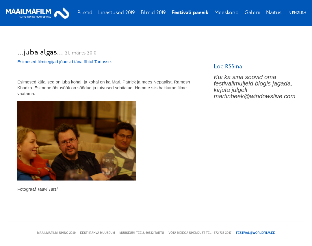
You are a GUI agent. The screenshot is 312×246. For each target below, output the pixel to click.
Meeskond (226, 13)
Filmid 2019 (153, 13)
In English (297, 13)
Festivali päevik (190, 13)
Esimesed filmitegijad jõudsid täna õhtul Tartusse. (64, 61)
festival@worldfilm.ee (255, 232)
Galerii (252, 13)
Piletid (84, 13)
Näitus (273, 13)
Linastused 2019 (116, 13)
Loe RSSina (228, 67)
